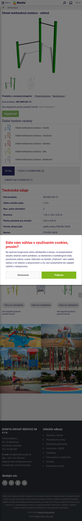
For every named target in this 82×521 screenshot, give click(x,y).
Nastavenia (23, 275)
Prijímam (59, 275)
